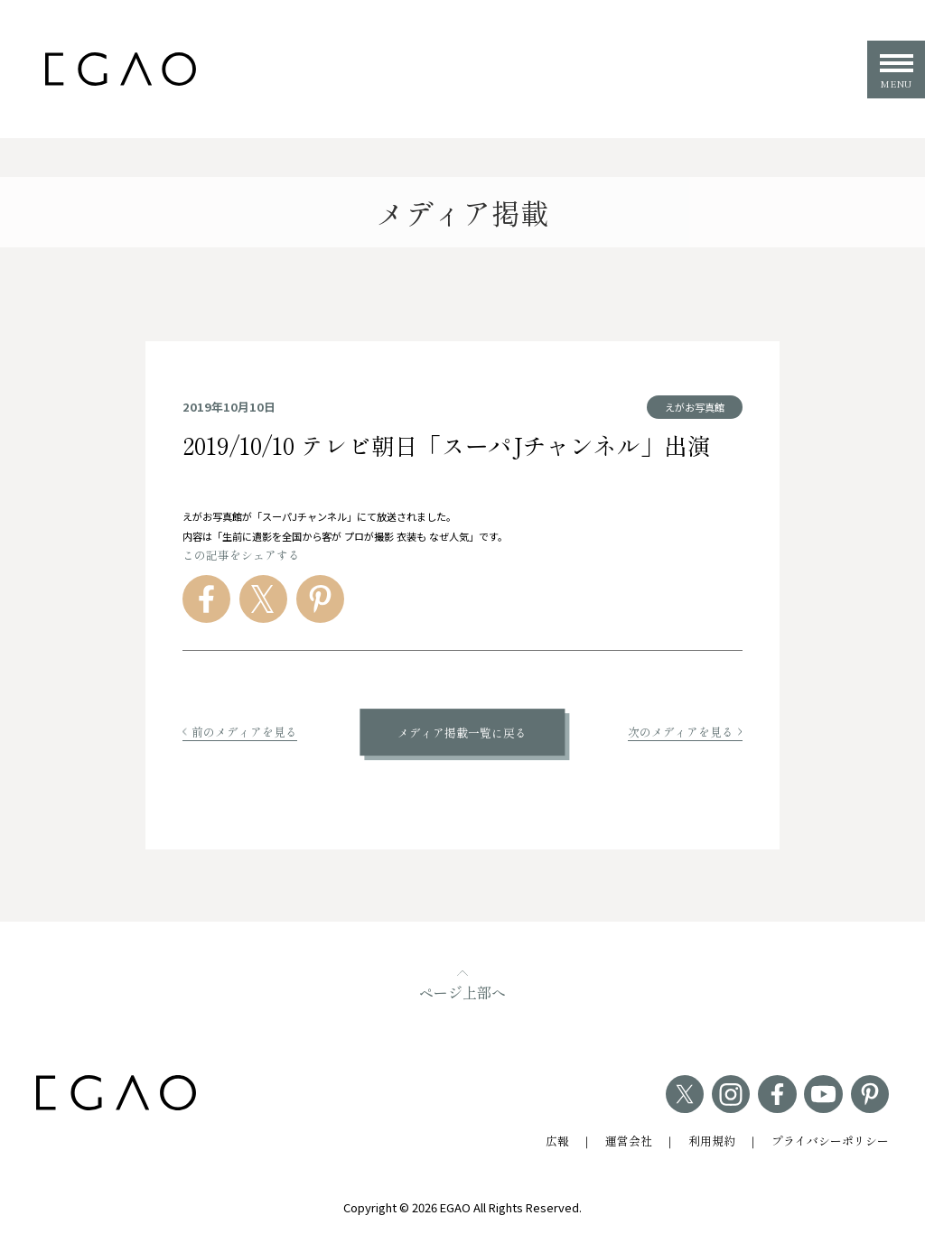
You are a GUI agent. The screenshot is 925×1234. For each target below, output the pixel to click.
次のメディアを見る (685, 731)
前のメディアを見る (239, 731)
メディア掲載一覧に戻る (462, 732)
